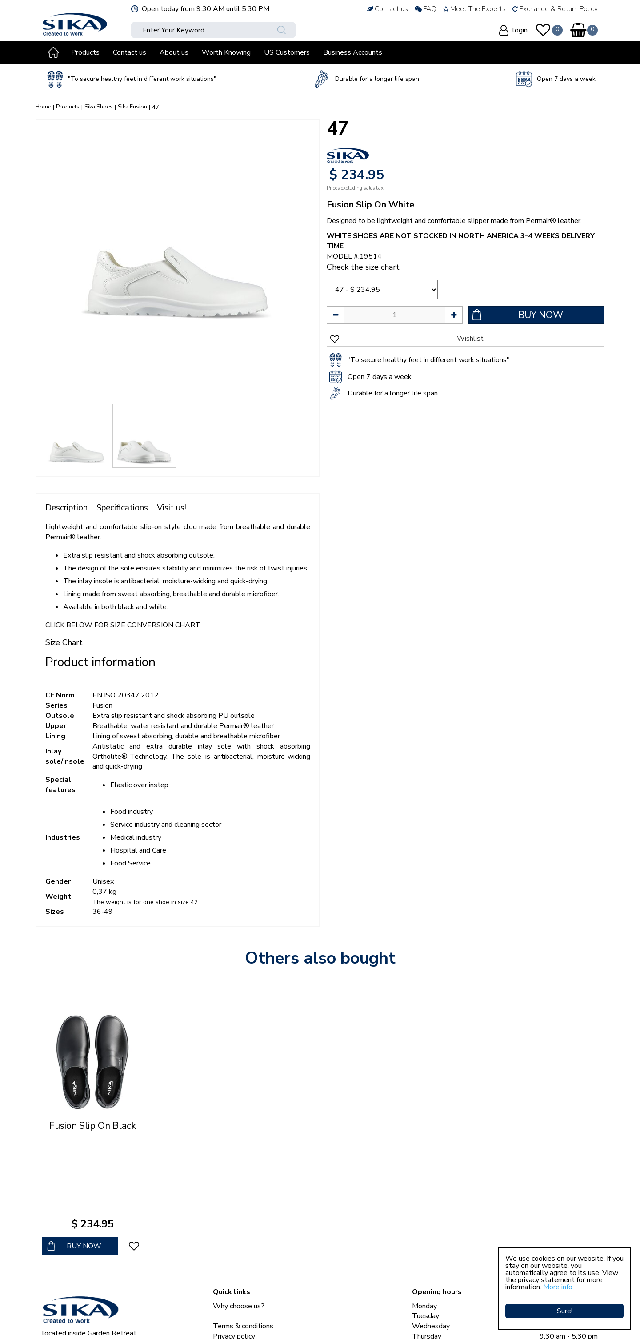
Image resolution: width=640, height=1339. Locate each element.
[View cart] (578, 30)
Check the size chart (363, 267)
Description (66, 507)
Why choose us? (238, 1226)
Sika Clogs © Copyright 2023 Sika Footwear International (129, 1321)
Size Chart (64, 642)
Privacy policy (234, 1256)
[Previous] (52, 260)
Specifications (122, 507)
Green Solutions (247, 1321)
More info (557, 1287)
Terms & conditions (243, 1246)
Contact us (229, 1266)
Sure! (564, 1306)
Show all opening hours (448, 1297)
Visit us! (171, 507)
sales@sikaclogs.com (83, 1298)
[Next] (303, 260)
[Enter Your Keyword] (200, 30)
